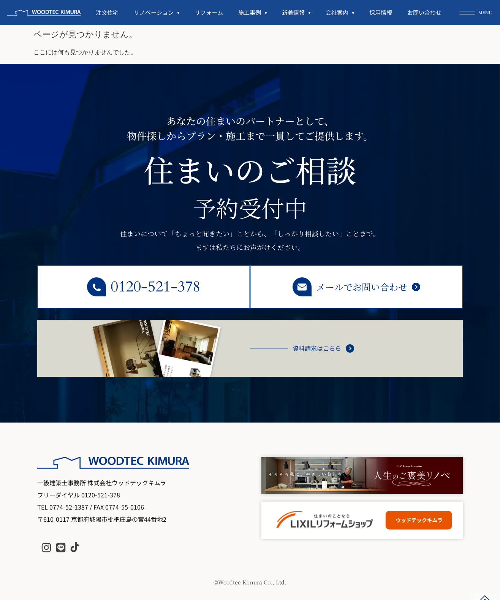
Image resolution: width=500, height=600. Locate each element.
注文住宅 (107, 12)
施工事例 (252, 12)
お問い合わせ (424, 12)
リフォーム (209, 12)
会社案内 (340, 12)
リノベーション (156, 12)
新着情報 (296, 12)
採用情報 (380, 12)
